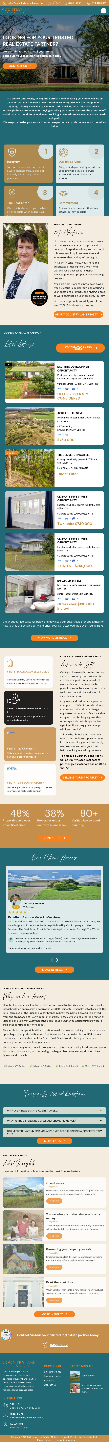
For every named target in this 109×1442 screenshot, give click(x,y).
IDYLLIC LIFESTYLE (69, 580)
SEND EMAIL (17, 1414)
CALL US (15, 1404)
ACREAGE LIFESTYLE (70, 413)
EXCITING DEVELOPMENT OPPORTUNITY (74, 368)
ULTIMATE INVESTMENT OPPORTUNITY (73, 498)
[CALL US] (5, 1405)
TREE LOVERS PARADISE (73, 455)
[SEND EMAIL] (5, 1415)
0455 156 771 (59, 1345)
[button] (103, 10)
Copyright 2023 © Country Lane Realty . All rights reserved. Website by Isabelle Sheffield (54, 1437)
